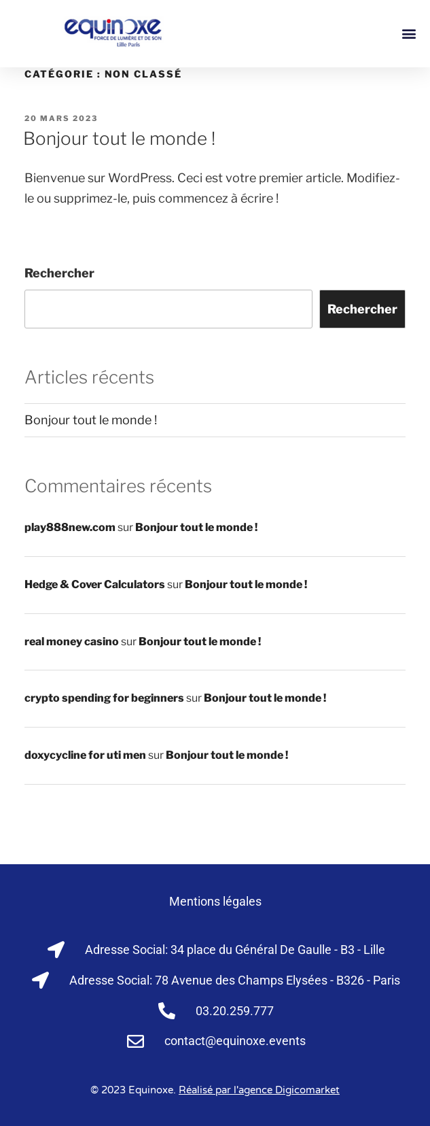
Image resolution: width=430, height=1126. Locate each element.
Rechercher (59, 273)
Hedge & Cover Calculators (94, 584)
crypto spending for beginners (104, 698)
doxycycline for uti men (85, 755)
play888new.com (69, 527)
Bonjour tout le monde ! (119, 138)
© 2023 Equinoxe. (215, 1090)
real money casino (71, 641)
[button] (408, 33)
